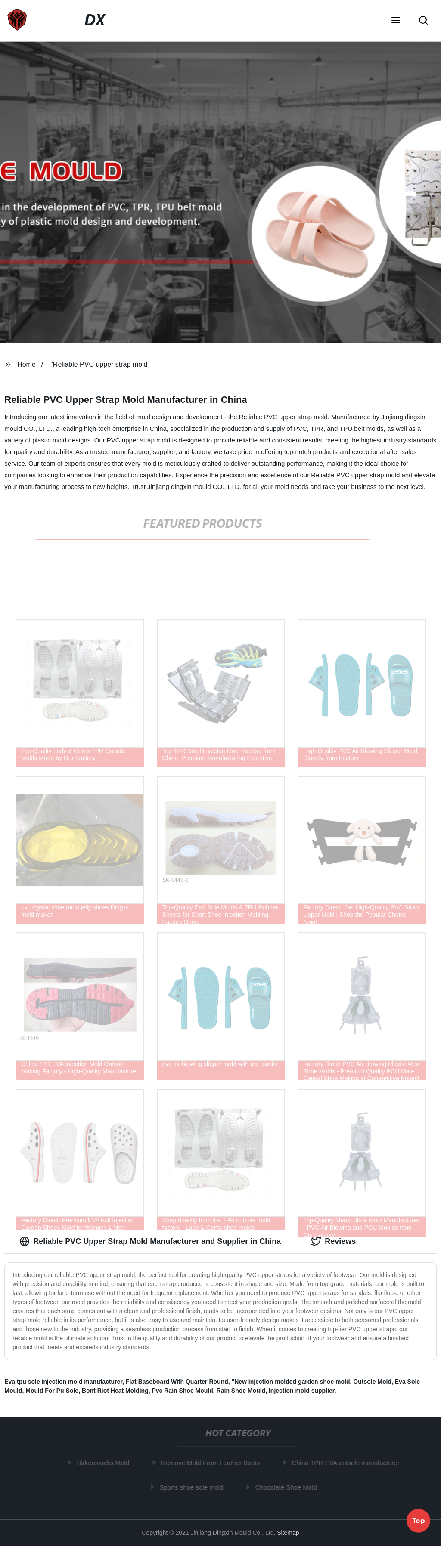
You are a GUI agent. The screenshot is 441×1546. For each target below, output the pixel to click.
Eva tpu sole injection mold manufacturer (63, 1381)
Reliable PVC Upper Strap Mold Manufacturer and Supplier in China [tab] (150, 1241)
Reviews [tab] (333, 1241)
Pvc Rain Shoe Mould (182, 1390)
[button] (396, 21)
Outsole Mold (372, 1381)
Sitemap (288, 1532)
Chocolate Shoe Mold (288, 1486)
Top (418, 1520)
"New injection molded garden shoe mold (291, 1381)
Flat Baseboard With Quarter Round (177, 1381)
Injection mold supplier (301, 1390)
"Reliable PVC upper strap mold (98, 364)
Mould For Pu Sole (51, 1390)
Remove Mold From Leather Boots (212, 1462)
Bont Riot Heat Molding (115, 1390)
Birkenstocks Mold (105, 1462)
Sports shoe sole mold (193, 1486)
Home (26, 364)
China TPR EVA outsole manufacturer (347, 1462)
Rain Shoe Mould (241, 1390)
